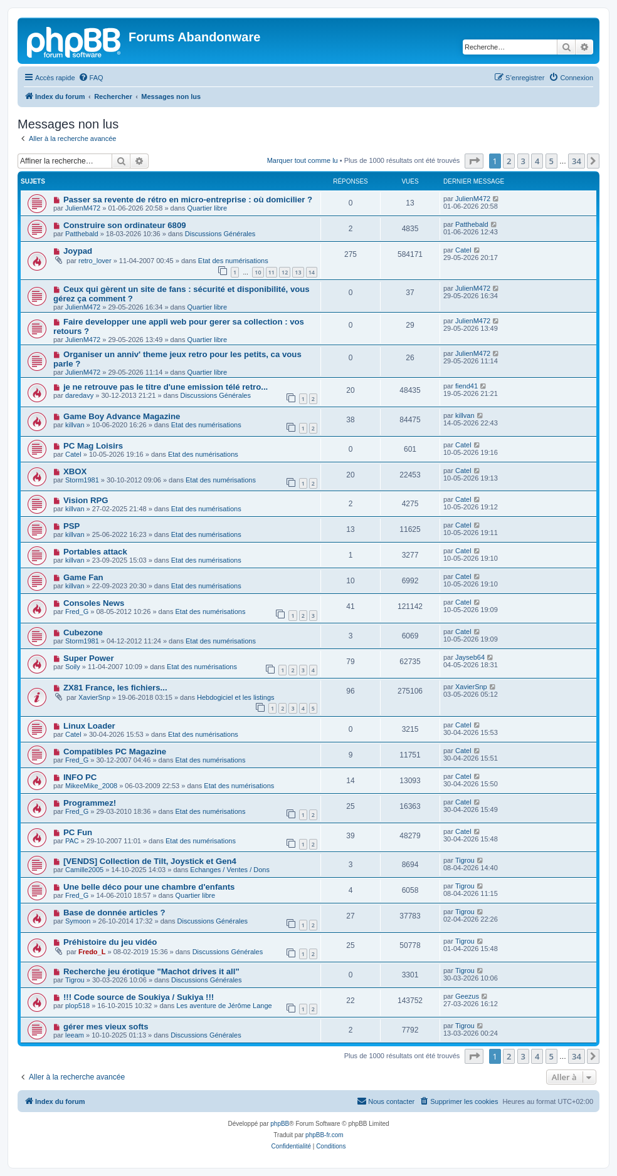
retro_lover (95, 260)
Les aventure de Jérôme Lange (224, 1005)
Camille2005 (84, 869)
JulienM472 (82, 208)
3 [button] (523, 161)
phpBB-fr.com (324, 1135)
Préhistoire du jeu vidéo (110, 942)
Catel (463, 250)
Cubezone (83, 632)
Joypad (77, 251)
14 (311, 272)
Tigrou (465, 860)
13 (298, 272)
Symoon (77, 921)
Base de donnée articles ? (114, 912)
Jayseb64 (470, 657)
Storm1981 (82, 480)
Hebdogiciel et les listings (236, 697)
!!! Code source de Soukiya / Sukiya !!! (138, 997)
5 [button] (551, 161)
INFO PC (80, 777)
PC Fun (77, 832)
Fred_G (76, 611)
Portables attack (95, 551)
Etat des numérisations (233, 260)
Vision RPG (85, 500)
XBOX (75, 471)
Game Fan (83, 577)
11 (271, 272)
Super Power (88, 658)
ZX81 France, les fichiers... (115, 687)
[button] (474, 161)
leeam (74, 1035)
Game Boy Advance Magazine (121, 416)
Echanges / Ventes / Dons (230, 869)
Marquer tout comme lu (302, 160)
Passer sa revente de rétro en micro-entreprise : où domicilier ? (187, 199)
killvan (75, 425)
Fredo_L (91, 951)
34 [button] (576, 161)
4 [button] (537, 161)
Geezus (467, 996)
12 (285, 272)
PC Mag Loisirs (93, 445)
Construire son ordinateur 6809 (124, 225)
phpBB (279, 1123)
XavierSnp (94, 697)
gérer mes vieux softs (106, 1026)
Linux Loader (89, 726)
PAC (72, 841)
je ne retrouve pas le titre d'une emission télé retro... (165, 387)
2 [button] (509, 161)
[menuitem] (90, 77)
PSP (71, 526)
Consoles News (93, 603)
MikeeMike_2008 (91, 785)
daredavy (79, 395)
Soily (72, 666)
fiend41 (466, 386)
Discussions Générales (220, 233)
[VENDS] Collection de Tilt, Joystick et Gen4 (149, 861)
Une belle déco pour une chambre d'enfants (149, 887)
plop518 (77, 1005)
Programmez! (89, 803)
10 (258, 272)
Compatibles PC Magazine (114, 751)
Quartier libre (207, 208)
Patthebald (81, 233)
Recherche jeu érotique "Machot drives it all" (151, 971)
